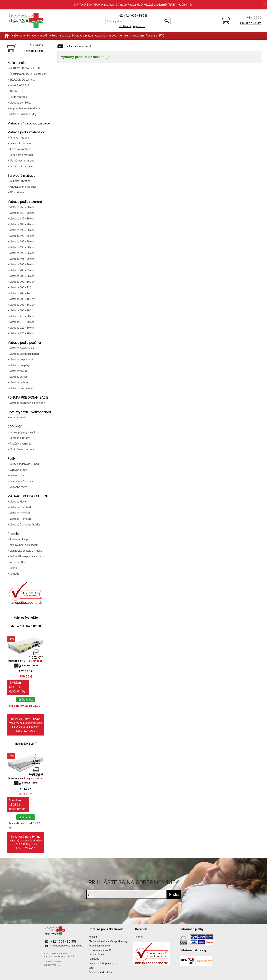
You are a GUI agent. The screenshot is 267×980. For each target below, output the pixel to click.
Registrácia (139, 26)
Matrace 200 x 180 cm (22, 304)
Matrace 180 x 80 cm (21, 218)
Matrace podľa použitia (24, 343)
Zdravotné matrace (21, 175)
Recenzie (151, 35)
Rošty (11, 458)
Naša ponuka (16, 63)
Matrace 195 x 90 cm (21, 258)
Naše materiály (20, 35)
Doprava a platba (82, 35)
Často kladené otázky (100, 972)
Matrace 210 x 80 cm (21, 316)
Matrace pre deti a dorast (24, 353)
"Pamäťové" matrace (21, 160)
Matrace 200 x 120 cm (22, 287)
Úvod (88, 46)
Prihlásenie (125, 26)
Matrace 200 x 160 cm (22, 298)
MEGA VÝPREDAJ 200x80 (24, 68)
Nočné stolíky (17, 562)
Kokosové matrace (20, 149)
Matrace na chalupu (21, 388)
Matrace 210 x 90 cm (21, 321)
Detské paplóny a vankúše (24, 432)
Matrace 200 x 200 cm (22, 310)
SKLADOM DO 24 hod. (22, 79)
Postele (13, 534)
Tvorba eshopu (53, 961)
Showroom (137, 35)
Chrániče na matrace (21, 449)
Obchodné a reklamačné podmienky (108, 941)
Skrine (13, 567)
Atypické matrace (105, 35)
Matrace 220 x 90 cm (21, 333)
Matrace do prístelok (21, 359)
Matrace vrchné (18, 382)
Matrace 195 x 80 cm (21, 247)
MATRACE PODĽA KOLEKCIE (28, 496)
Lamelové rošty (18, 469)
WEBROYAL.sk (52, 965)
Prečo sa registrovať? (100, 950)
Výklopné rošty (18, 486)
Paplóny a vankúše (20, 443)
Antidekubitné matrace (23, 186)
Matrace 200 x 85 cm (21, 270)
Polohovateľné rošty (21, 481)
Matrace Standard (20, 507)
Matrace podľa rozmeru (24, 202)
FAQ (161, 35)
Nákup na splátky (60, 35)
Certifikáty (94, 959)
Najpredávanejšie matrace (24, 108)
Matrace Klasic (18, 501)
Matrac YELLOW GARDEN (26, 626)
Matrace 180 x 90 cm (21, 224)
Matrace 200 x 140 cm (22, 293)
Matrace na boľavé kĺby (23, 114)
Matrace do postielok (21, 348)
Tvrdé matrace (18, 96)
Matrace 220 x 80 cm (21, 327)
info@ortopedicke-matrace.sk (66, 945)
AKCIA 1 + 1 (16, 91)
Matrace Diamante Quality (24, 524)
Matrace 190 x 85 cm (21, 235)
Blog (91, 967)
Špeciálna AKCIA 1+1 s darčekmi (28, 73)
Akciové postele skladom (24, 544)
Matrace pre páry (19, 365)
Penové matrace (19, 137)
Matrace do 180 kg (20, 102)
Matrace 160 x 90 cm (21, 212)
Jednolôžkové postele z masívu (27, 556)
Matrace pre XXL (19, 371)
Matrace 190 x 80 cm (21, 230)
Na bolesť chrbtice (19, 180)
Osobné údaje (96, 954)
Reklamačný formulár (100, 945)
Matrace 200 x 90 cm (21, 275)
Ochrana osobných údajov (103, 963)
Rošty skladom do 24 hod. (24, 463)
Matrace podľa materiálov (26, 132)
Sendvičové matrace (21, 154)
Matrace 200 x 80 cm (21, 264)
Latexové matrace (20, 143)
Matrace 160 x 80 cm (21, 207)
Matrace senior (18, 376)
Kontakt (123, 35)
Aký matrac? (39, 35)
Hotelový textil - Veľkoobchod (29, 412)
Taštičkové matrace (21, 166)
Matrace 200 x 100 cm (22, 281)
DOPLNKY (14, 427)
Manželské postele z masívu (25, 550)
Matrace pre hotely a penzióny (27, 402)
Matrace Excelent (19, 513)
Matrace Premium (20, 518)
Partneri (139, 936)
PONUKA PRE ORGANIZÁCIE (28, 397)
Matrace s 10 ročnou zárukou (28, 123)
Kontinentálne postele (22, 539)
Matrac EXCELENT (25, 743)
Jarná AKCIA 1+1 (19, 85)
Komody (14, 573)
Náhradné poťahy (19, 437)
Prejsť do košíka (250, 23)
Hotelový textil (17, 417)
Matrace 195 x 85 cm (21, 253)
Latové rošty (16, 475)
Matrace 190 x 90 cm (21, 241)
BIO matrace (16, 192)
